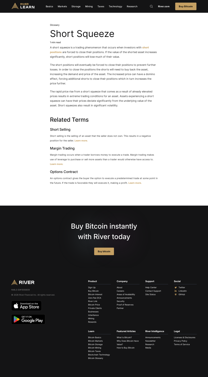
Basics (49, 6)
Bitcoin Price (94, 304)
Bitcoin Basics (94, 337)
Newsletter (150, 341)
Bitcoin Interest (95, 294)
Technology (115, 6)
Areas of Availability (126, 294)
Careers (120, 291)
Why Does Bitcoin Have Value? (128, 343)
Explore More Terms (66, 192)
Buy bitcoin (104, 251)
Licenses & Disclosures (184, 337)
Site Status (150, 294)
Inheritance (93, 315)
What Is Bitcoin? (124, 337)
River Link (92, 301)
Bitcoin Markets (95, 341)
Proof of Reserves (125, 304)
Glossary (55, 24)
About (119, 287)
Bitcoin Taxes (94, 351)
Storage (76, 6)
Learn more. (81, 140)
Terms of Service (182, 344)
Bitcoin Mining (94, 347)
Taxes (100, 6)
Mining (89, 6)
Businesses (93, 311)
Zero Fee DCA (94, 298)
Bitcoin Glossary (95, 358)
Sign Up (92, 287)
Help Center (151, 287)
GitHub (179, 294)
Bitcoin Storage (95, 344)
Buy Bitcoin (186, 6)
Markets (62, 6)
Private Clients (95, 308)
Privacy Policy (180, 341)
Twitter (179, 287)
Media (148, 347)
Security (121, 301)
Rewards (92, 322)
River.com (164, 6)
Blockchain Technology (99, 354)
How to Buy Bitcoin (125, 347)
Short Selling (60, 129)
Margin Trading (62, 148)
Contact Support (153, 291)
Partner (120, 308)
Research (132, 6)
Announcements (124, 298)
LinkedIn (180, 291)
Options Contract (64, 172)
